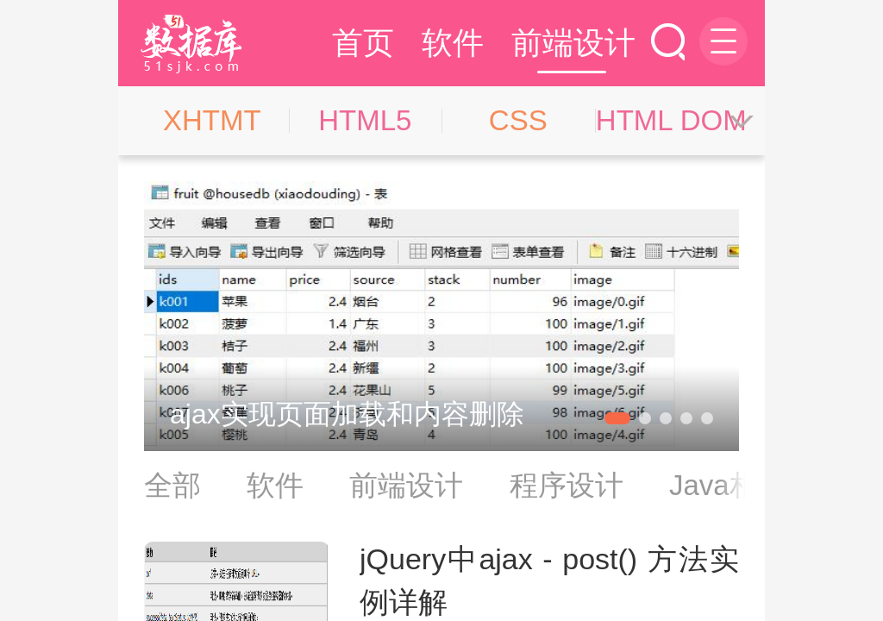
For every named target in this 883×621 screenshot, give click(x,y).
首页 (363, 42)
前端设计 (573, 42)
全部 (172, 485)
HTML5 (364, 120)
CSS (518, 120)
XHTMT (212, 120)
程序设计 (566, 485)
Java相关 (727, 485)
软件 (453, 42)
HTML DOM (671, 120)
